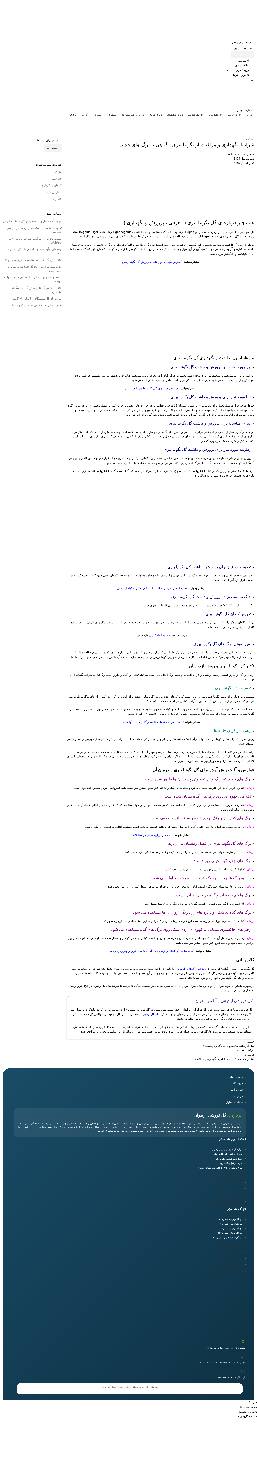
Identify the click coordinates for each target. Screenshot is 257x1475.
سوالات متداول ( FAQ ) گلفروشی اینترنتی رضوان (220, 1168)
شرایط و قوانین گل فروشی (230, 1163)
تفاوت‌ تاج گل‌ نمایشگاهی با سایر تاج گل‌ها (37, 298)
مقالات (242, 127)
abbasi (232, 154)
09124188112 (214, 2)
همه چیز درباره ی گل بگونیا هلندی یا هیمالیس (151, 388)
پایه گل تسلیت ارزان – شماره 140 (226, 1237)
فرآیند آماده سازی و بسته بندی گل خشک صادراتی (32, 221)
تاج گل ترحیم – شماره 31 (230, 1228)
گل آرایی (56, 198)
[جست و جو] (128, 42)
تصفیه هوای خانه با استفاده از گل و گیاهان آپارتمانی (152, 721)
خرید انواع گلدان (158, 635)
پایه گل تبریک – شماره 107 (230, 1233)
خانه (251, 127)
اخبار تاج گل (54, 192)
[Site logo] (240, 23)
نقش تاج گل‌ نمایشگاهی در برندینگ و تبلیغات (36, 305)
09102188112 (195, 2)
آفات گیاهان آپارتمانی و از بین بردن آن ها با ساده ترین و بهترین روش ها (152, 950)
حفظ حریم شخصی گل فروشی (228, 1159)
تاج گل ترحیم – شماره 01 (230, 1219)
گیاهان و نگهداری (51, 185)
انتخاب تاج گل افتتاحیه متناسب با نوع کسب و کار (33, 259)
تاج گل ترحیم (151, 1014)
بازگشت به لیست (243, 1050)
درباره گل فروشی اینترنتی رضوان (227, 1149)
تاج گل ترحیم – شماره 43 (230, 1224)
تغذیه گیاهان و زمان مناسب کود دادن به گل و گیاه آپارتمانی (152, 588)
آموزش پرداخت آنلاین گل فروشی (227, 1154)
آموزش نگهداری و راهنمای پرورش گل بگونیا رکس (152, 261)
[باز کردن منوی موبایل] (252, 79)
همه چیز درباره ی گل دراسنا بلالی (152, 835)
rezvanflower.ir (225, 1377)
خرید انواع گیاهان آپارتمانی (191, 968)
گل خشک (56, 178)
